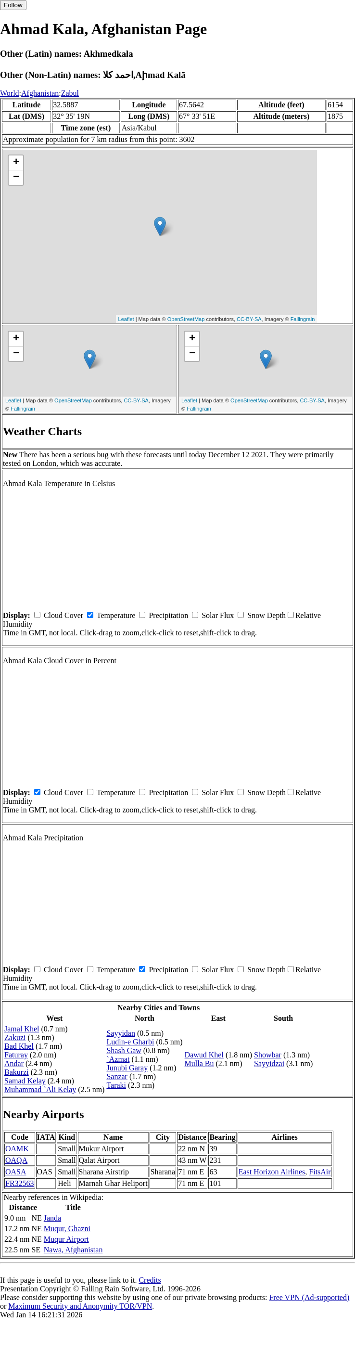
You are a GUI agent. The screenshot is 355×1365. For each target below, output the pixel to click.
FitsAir (319, 1172)
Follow (13, 5)
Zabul (70, 93)
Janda (52, 1218)
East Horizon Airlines (272, 1172)
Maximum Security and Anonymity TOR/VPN (80, 1306)
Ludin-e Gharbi (130, 1042)
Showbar (267, 1055)
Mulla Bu (199, 1063)
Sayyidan (120, 1033)
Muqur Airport (66, 1239)
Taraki (116, 1085)
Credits (150, 1280)
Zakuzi (14, 1037)
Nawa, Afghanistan (73, 1250)
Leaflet (126, 319)
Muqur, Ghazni (67, 1228)
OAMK (17, 1149)
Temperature (116, 615)
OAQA (16, 1160)
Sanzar (116, 1076)
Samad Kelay (25, 1081)
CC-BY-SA (249, 319)
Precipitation (168, 615)
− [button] (16, 177)
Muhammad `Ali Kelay (40, 1089)
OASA (15, 1172)
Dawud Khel (204, 1055)
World (9, 93)
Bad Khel (19, 1046)
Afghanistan (40, 93)
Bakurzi (16, 1072)
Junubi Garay (127, 1068)
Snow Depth (266, 615)
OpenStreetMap (186, 319)
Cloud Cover (63, 615)
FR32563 (19, 1183)
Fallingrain (303, 319)
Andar (14, 1063)
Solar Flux (218, 615)
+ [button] (16, 162)
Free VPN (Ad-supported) (309, 1297)
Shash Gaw (123, 1050)
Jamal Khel (21, 1029)
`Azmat (117, 1059)
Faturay (16, 1055)
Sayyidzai (269, 1063)
